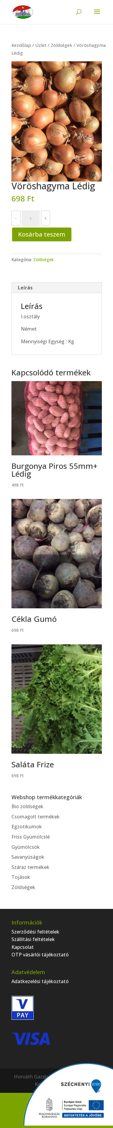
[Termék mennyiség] (31, 218)
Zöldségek (61, 45)
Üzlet (40, 45)
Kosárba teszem (41, 234)
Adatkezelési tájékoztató (40, 981)
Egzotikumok (26, 826)
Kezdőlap (21, 45)
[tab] (56, 288)
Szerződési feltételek (35, 931)
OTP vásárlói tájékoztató (40, 954)
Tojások (20, 877)
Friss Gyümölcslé (30, 836)
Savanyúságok (27, 857)
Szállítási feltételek (33, 939)
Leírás (25, 287)
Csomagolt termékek (35, 816)
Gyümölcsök (25, 847)
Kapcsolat (22, 947)
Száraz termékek (30, 867)
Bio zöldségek (27, 806)
